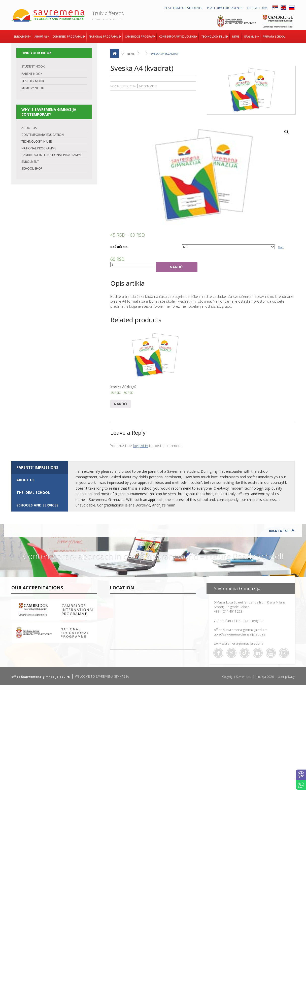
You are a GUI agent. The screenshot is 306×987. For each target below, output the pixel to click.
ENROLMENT (30, 162)
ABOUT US (29, 128)
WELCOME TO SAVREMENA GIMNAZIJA (102, 676)
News (130, 53)
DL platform (257, 8)
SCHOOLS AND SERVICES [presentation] (37, 505)
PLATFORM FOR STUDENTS (183, 8)
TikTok (244, 652)
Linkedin (257, 652)
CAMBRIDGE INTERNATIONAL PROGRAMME (51, 155)
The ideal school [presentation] (33, 492)
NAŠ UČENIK (118, 247)
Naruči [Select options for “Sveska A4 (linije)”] (120, 403)
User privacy (286, 677)
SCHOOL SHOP (32, 168)
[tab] (39, 467)
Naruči (176, 267)
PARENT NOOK (31, 74)
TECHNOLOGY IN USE (36, 141)
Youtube (270, 652)
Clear (281, 247)
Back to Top (279, 531)
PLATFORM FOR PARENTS (224, 8)
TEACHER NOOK (32, 81)
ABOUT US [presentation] (25, 479)
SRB (275, 7)
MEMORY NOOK (32, 88)
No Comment (148, 86)
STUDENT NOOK (33, 66)
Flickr (283, 652)
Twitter (231, 652)
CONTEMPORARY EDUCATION (42, 135)
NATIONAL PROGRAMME (38, 148)
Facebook (218, 652)
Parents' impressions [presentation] (37, 467)
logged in (140, 445)
